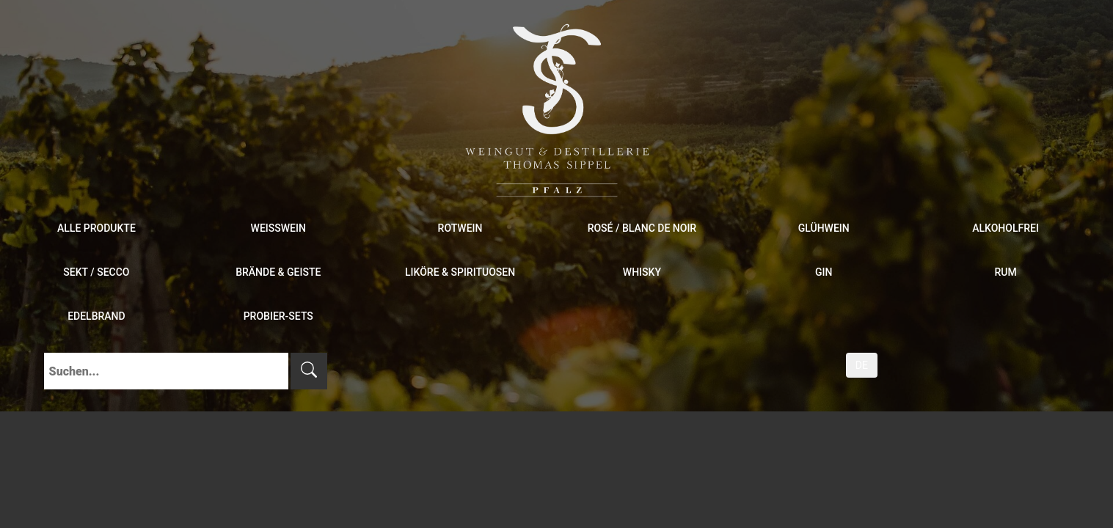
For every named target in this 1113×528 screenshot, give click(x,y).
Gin (823, 272)
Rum (1005, 272)
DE (861, 365)
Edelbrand (96, 316)
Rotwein (460, 228)
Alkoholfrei (1005, 228)
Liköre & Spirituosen (460, 272)
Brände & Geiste (278, 272)
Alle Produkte (96, 228)
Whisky (642, 272)
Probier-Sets (278, 316)
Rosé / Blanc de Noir (642, 228)
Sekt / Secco (96, 272)
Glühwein (824, 228)
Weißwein (278, 228)
